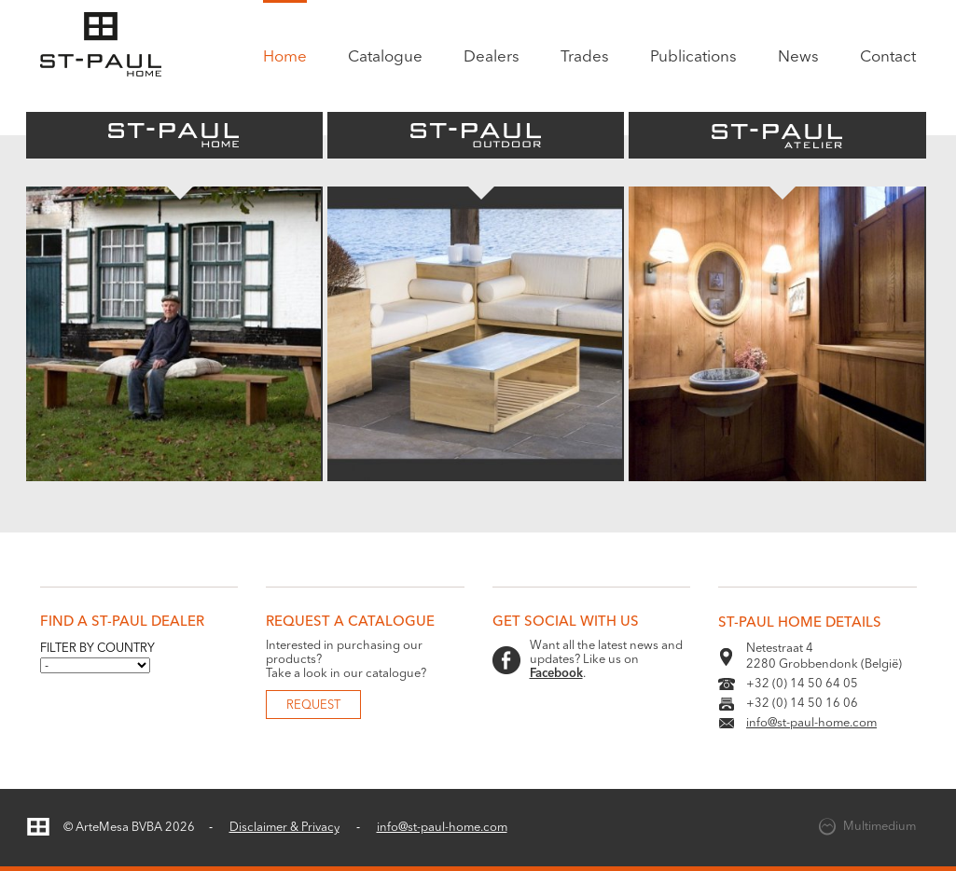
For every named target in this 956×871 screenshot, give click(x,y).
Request (313, 705)
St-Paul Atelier (777, 135)
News (798, 57)
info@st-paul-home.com (811, 723)
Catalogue (385, 57)
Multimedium (879, 827)
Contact (888, 57)
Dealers (492, 57)
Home (285, 57)
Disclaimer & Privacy (284, 828)
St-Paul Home (174, 135)
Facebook (556, 674)
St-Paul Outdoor (475, 135)
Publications (693, 57)
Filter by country (97, 649)
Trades (585, 57)
